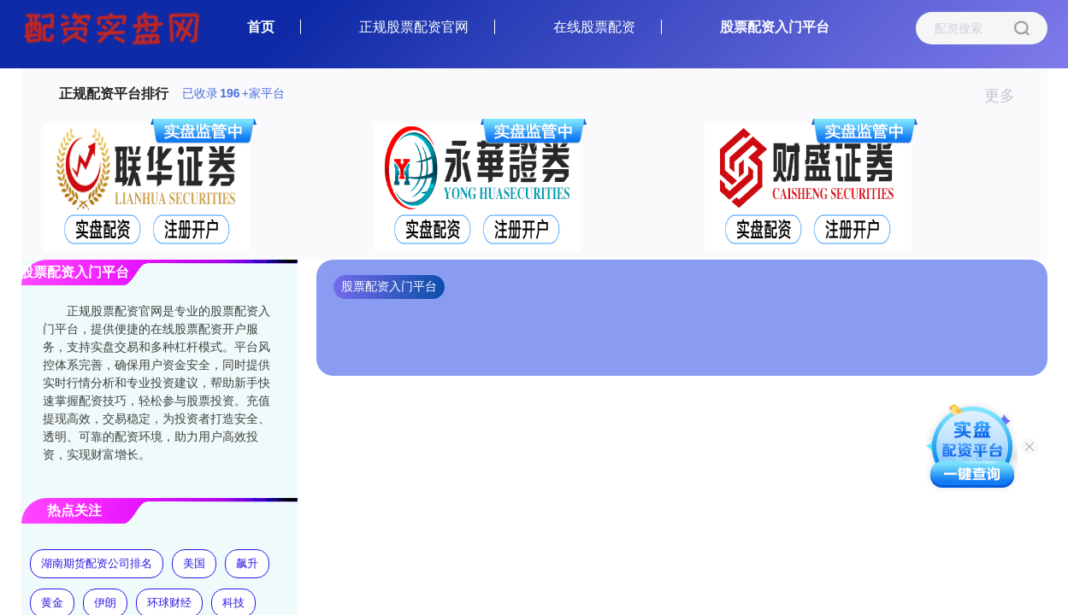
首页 (260, 27)
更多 (1007, 95)
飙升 (247, 563)
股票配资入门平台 (774, 27)
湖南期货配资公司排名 (96, 563)
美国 (194, 563)
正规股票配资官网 (414, 27)
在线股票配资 (594, 27)
